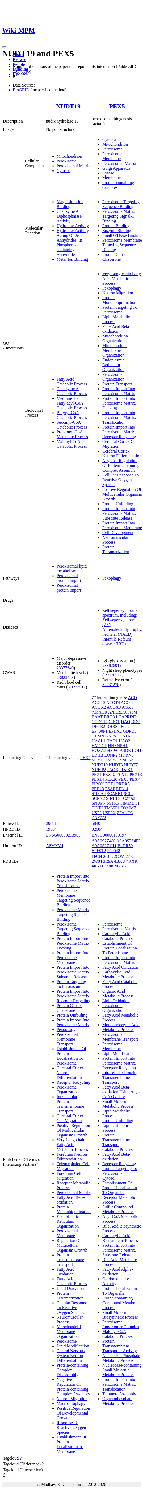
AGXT (127, 707)
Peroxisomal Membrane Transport (67, 1039)
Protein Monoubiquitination (119, 300)
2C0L (108, 856)
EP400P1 (100, 731)
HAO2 (124, 741)
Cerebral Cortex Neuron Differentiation (121, 453)
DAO (125, 721)
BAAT (97, 717)
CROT (114, 721)
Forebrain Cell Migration (69, 1175)
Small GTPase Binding (122, 235)
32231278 (110, 684)
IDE (127, 750)
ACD (132, 697)
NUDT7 (131, 765)
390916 (52, 823)
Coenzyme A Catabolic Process (72, 391)
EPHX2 (115, 731)
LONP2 (110, 755)
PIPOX (98, 784)
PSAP (110, 788)
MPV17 (114, 760)
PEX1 (97, 774)
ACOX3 (114, 707)
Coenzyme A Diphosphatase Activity (69, 216)
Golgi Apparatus (116, 168)
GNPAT (112, 736)
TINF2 (97, 808)
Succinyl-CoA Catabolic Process (72, 424)
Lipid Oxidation (70, 1288)
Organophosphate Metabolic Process (118, 1401)
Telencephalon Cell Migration (73, 1166)
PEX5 (117, 106)
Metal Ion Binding (72, 259)
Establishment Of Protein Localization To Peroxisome (71, 1055)
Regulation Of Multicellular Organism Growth (72, 1245)
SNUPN (99, 803)
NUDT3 (116, 765)
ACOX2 (99, 707)
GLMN (98, 736)
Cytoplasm (111, 139)
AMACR (99, 712)
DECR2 (98, 726)
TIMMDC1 (130, 803)
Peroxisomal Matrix (74, 166)
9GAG (121, 866)
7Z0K (109, 866)
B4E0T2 (99, 850)
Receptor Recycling (73, 1082)
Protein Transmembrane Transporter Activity (119, 1346)
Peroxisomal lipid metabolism (72, 568)
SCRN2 (98, 798)
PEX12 (122, 774)
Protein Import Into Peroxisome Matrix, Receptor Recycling (119, 432)
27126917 (113, 675)
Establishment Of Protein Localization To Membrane (71, 1444)
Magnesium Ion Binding (70, 204)
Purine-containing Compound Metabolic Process (121, 1303)
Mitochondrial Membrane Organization (114, 350)
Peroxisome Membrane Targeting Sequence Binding (122, 245)
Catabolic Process (117, 1149)
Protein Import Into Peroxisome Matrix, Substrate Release (119, 513)
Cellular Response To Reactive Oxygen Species (120, 480)
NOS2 (127, 760)
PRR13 (98, 788)
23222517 (77, 687)
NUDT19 (68, 106)
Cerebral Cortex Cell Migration (70, 1118)
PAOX (112, 769)
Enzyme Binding (116, 230)
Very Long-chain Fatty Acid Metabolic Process (121, 278)
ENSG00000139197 (109, 835)
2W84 (97, 861)
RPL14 (122, 788)
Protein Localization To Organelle (119, 1290)
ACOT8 (127, 702)
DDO (136, 721)
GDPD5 (130, 731)
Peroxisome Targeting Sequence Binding (121, 204)
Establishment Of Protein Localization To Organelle (119, 1188)
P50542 (113, 850)
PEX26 (111, 779)
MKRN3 (126, 755)
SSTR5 (113, 803)
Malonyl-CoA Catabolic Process (72, 444)
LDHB (97, 755)
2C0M (119, 856)
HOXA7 (99, 750)
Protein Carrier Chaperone (115, 257)
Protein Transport (117, 384)
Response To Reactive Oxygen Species (71, 1427)
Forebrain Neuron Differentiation (72, 1156)
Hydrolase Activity (73, 225)
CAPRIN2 (127, 717)
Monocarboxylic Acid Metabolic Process (121, 1027)
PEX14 (98, 779)
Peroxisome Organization (113, 376)
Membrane (111, 178)
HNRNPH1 (118, 745)
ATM (132, 712)
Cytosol (63, 170)
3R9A (108, 861)
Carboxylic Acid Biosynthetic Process (120, 1238)
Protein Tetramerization (115, 549)
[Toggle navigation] (4, 47)
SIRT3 (111, 798)
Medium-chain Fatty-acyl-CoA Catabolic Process (72, 403)
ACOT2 (99, 702)
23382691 (110, 665)
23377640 (65, 668)
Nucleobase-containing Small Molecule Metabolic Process (122, 1370)
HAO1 (112, 741)
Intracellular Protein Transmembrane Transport (70, 1103)
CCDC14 (100, 721)
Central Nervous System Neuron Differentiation (71, 1355)
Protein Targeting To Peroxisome (119, 309)
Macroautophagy (71, 1403)
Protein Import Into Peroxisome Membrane (122, 525)
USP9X (109, 812)
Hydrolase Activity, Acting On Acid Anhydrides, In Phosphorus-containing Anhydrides (73, 242)
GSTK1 (126, 736)
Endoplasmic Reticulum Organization (113, 365)
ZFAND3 (125, 812)
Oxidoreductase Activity (115, 1281)
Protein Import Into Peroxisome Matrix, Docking (119, 403)
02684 (97, 829)
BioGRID (21, 90)
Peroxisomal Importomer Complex (120, 1324)
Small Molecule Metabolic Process (118, 1103)
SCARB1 (115, 793)
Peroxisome (67, 161)
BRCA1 (110, 717)
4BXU (119, 861)
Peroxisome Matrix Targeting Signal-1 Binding (118, 216)
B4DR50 (125, 845)
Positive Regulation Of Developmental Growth (73, 1413)
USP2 (97, 812)
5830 (96, 823)
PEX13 (136, 774)
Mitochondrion (69, 156)
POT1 (110, 784)
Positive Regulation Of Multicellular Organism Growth (122, 494)
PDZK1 (126, 769)
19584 (51, 829)
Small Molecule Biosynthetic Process (120, 1314)
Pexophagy (111, 288)
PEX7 (135, 779)
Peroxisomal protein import (69, 578)
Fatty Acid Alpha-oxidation (117, 1271)
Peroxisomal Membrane (113, 156)
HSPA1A (115, 750)
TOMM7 (128, 808)
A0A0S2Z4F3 (128, 841)
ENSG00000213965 (63, 835)
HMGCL (99, 745)
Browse (19, 59)
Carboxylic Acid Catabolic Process (117, 936)
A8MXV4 (54, 845)
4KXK (132, 861)
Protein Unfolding (117, 504)
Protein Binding (115, 225)
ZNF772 (99, 817)
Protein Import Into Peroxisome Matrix (118, 391)
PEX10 (109, 774)
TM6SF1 (112, 808)
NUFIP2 (99, 769)
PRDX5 (123, 784)
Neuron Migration (117, 293)
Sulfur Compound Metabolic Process (118, 1209)
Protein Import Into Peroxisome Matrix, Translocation (119, 417)
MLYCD (99, 760)
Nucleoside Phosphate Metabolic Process (121, 1358)
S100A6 (99, 793)
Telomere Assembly (119, 1394)
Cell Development (117, 532)
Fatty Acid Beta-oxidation (116, 328)
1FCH (97, 856)
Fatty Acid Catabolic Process (72, 381)
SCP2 (128, 793)
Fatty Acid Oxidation (65, 1271)
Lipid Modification (73, 1346)
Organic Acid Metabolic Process (118, 993)
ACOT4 (113, 702)
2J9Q (130, 856)
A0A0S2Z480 (104, 841)
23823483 (65, 677)
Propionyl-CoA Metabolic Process (72, 434)
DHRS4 (113, 726)
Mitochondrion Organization (115, 338)
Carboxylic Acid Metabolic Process (118, 974)
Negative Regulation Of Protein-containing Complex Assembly (121, 465)
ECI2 (125, 726)
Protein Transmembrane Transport (70, 1260)
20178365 (21, 71)
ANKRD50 (118, 712)
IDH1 (136, 750)
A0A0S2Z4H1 (104, 845)
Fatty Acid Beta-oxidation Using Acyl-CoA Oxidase (121, 1092)
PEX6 (123, 779)
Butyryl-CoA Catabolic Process (72, 415)
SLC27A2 (126, 798)
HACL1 (99, 741)
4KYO (97, 866)
